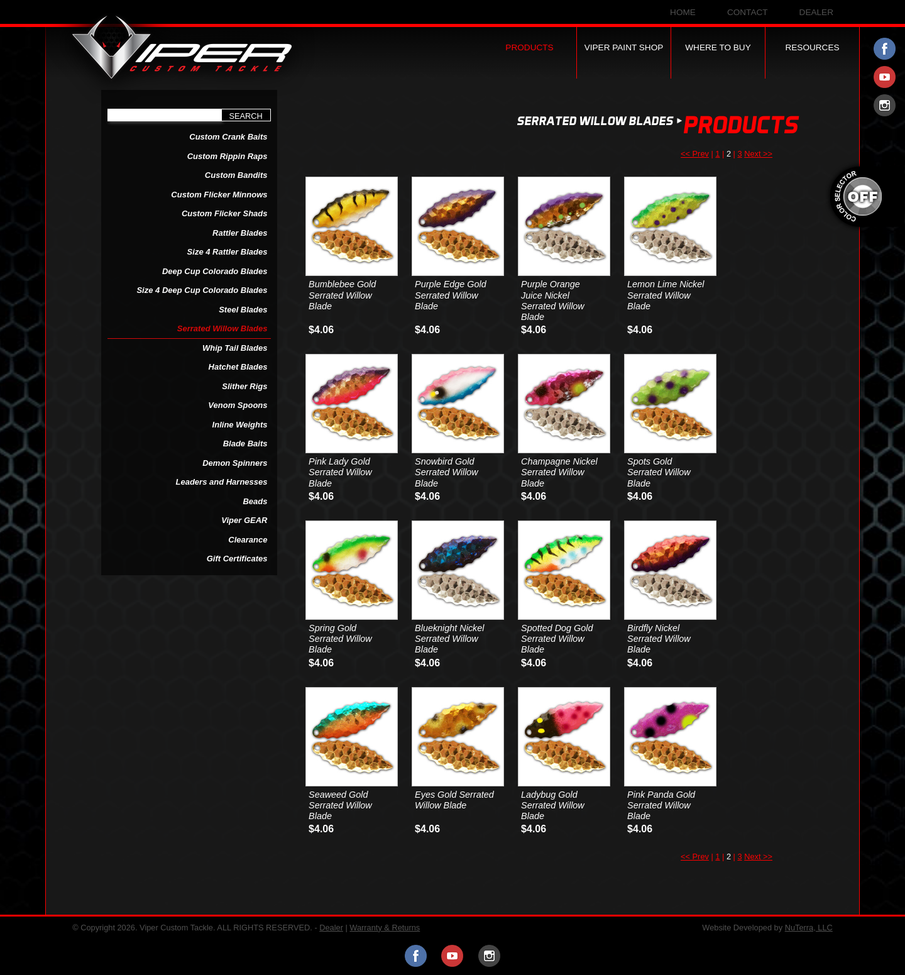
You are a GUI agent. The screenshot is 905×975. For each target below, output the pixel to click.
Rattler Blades (239, 233)
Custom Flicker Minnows (219, 194)
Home (683, 12)
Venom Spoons (237, 405)
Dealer (816, 12)
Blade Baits (245, 443)
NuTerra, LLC (809, 927)
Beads (255, 501)
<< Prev (695, 153)
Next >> (758, 153)
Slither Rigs (244, 386)
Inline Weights (240, 424)
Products (529, 47)
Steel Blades (243, 309)
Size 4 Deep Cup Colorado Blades (201, 290)
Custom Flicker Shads (225, 213)
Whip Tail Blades (235, 348)
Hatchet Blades (238, 367)
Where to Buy (718, 47)
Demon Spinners (234, 463)
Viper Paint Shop (624, 47)
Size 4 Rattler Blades (227, 251)
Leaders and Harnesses (222, 482)
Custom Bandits (236, 175)
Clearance (247, 539)
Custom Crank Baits (228, 136)
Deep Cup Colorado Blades (215, 271)
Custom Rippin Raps (227, 156)
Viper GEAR (244, 520)
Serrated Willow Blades (222, 328)
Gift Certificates (237, 558)
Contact (747, 12)
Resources (812, 47)
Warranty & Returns (384, 927)
